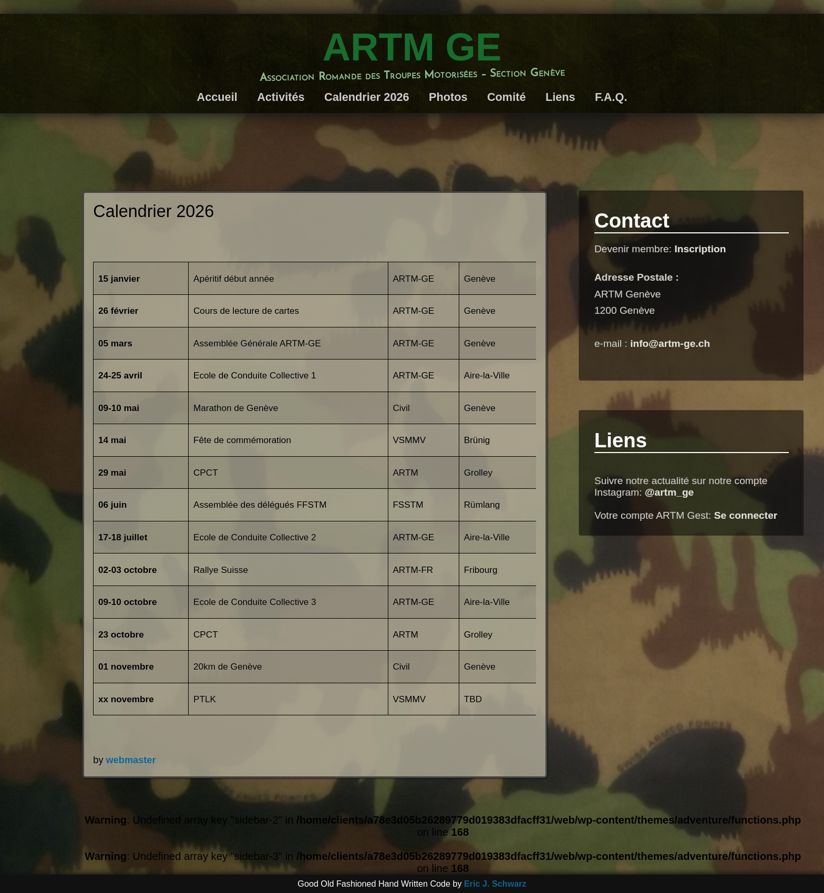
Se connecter (746, 515)
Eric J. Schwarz (495, 883)
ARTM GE (412, 47)
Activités (280, 97)
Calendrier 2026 (366, 97)
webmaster (131, 760)
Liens (560, 97)
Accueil (217, 97)
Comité (506, 97)
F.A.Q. (611, 97)
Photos (448, 97)
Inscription (700, 248)
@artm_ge (669, 492)
